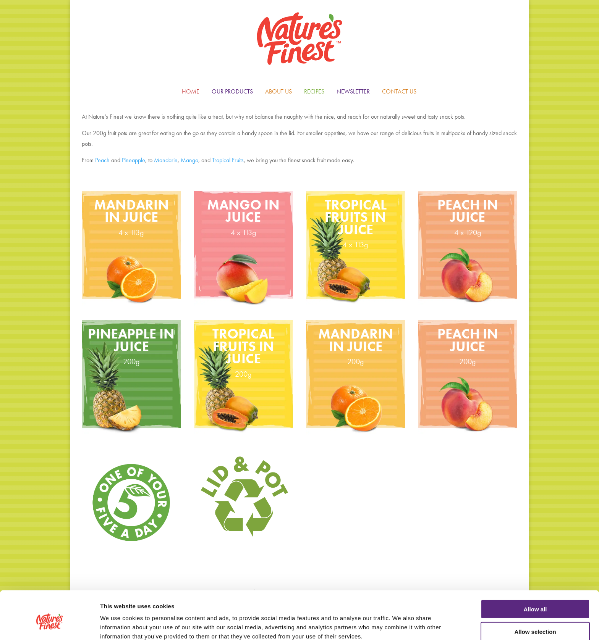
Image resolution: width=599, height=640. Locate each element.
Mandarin (166, 160)
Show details (401, 625)
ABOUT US (278, 91)
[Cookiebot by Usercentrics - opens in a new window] (49, 625)
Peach (102, 160)
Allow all (535, 573)
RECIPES (314, 91)
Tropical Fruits (228, 160)
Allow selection (535, 595)
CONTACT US (399, 91)
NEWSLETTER (353, 91)
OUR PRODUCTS (232, 91)
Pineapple (133, 160)
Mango (189, 160)
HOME (190, 91)
